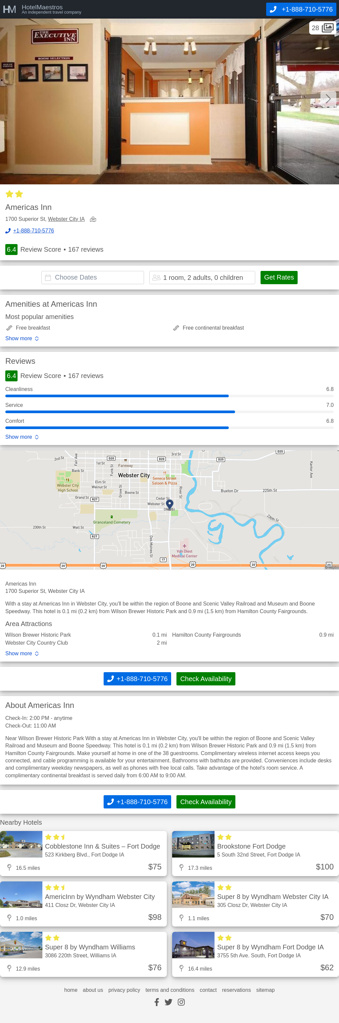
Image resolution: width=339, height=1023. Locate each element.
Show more (18, 338)
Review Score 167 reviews (54, 249)
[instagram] (181, 1002)
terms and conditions (170, 990)
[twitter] (168, 1002)
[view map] (94, 220)
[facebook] (156, 1002)
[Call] (301, 9)
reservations (236, 990)
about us (93, 990)
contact (208, 990)
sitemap (265, 990)
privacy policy (124, 990)
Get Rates (279, 277)
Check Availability (205, 678)
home (70, 990)
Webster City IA (66, 219)
